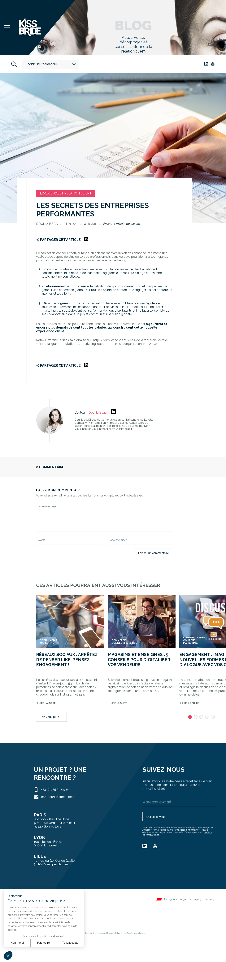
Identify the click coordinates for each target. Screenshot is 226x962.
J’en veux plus (51, 717)
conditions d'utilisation (112, 933)
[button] (8, 955)
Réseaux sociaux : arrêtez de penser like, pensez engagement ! (67, 659)
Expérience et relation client (66, 193)
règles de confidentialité (84, 933)
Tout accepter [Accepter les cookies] (70, 942)
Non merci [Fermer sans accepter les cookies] (17, 942)
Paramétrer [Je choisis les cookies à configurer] (44, 942)
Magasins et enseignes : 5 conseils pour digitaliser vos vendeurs (139, 659)
